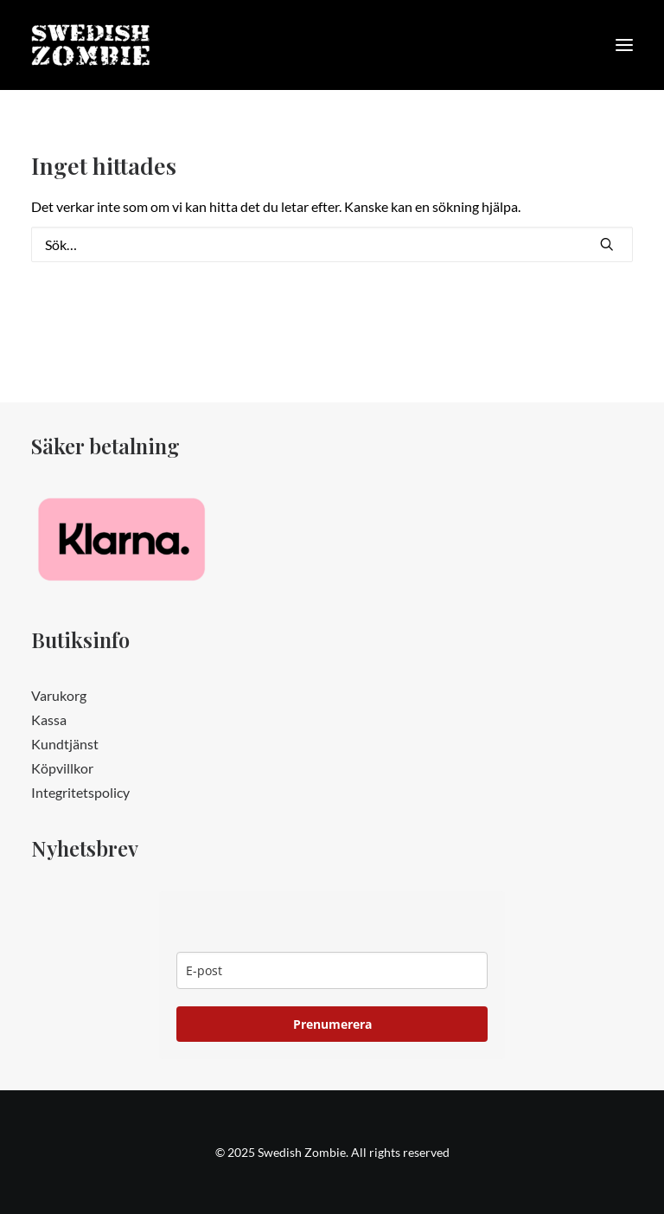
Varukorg (58, 695)
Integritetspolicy (80, 792)
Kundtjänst (65, 743)
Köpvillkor (62, 768)
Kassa (49, 719)
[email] (332, 970)
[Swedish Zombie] (90, 45)
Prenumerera (332, 1024)
